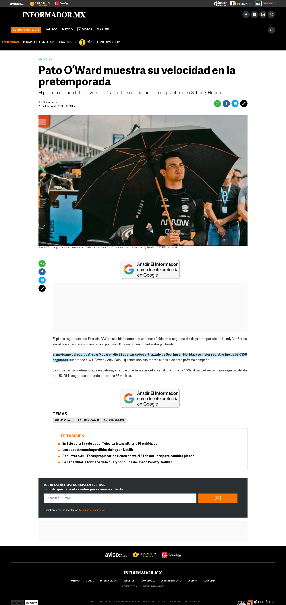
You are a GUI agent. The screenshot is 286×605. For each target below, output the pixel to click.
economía (209, 581)
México (67, 30)
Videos (84, 29)
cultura (192, 581)
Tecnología (147, 581)
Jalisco (51, 30)
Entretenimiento (171, 581)
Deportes (45, 59)
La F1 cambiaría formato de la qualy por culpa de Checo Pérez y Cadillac (117, 462)
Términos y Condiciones (92, 510)
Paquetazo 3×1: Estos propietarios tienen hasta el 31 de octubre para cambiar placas (128, 456)
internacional (108, 581)
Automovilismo (114, 420)
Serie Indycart (64, 420)
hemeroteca (129, 587)
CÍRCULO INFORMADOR (103, 42)
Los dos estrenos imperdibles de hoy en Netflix (98, 450)
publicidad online (153, 587)
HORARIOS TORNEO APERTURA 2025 (47, 42)
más (103, 30)
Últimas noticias (26, 30)
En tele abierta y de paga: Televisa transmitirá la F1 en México (109, 444)
